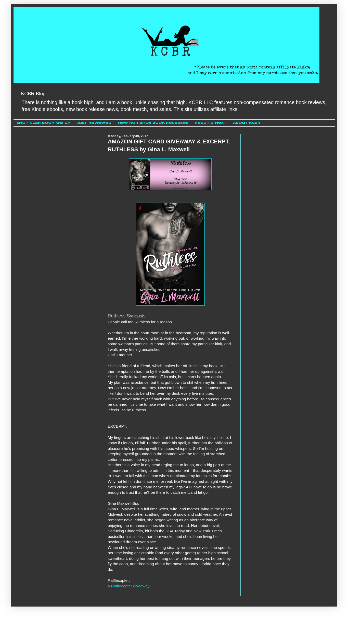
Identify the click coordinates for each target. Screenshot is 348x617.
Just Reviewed (94, 122)
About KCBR (246, 122)
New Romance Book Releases (153, 122)
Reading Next (211, 122)
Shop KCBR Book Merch (43, 122)
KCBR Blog (33, 93)
